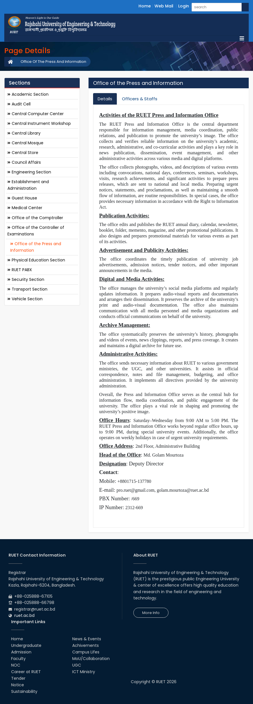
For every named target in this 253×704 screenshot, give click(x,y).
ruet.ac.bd (24, 615)
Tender (18, 678)
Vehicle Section (25, 299)
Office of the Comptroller (35, 218)
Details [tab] (105, 99)
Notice (17, 685)
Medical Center (24, 208)
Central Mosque (25, 143)
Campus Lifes (85, 652)
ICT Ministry (83, 672)
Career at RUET (26, 672)
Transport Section (27, 289)
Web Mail (163, 6)
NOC (15, 665)
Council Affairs (24, 162)
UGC (76, 665)
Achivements (85, 645)
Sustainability (24, 691)
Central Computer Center (35, 114)
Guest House (22, 198)
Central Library (24, 133)
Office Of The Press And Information (53, 61)
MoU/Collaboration (91, 658)
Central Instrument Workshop (39, 123)
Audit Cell (19, 104)
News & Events (86, 639)
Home (144, 6)
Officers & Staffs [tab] (139, 99)
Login (183, 6)
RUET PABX (19, 270)
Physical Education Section (36, 260)
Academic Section (28, 94)
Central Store (22, 152)
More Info (151, 612)
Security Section (25, 279)
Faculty (18, 658)
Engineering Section (29, 172)
